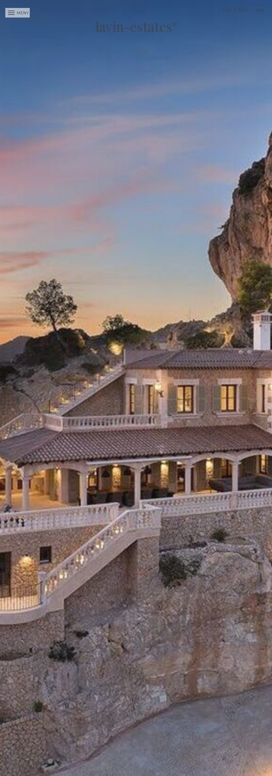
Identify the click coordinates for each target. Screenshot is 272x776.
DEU (243, 10)
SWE (260, 10)
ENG (226, 10)
